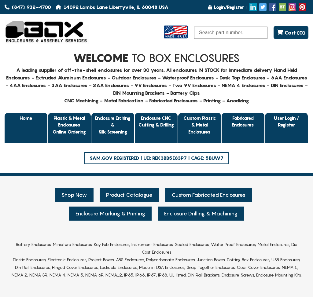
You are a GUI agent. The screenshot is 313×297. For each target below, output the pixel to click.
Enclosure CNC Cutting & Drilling (156, 121)
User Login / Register (286, 121)
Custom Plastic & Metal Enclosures (199, 124)
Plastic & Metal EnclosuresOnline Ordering (69, 124)
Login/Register (226, 7)
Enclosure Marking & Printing (110, 214)
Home (26, 118)
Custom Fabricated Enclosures (208, 195)
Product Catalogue (129, 195)
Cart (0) (291, 32)
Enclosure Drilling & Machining (201, 214)
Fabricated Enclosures (243, 121)
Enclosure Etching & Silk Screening (113, 124)
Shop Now (74, 195)
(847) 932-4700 (28, 7)
